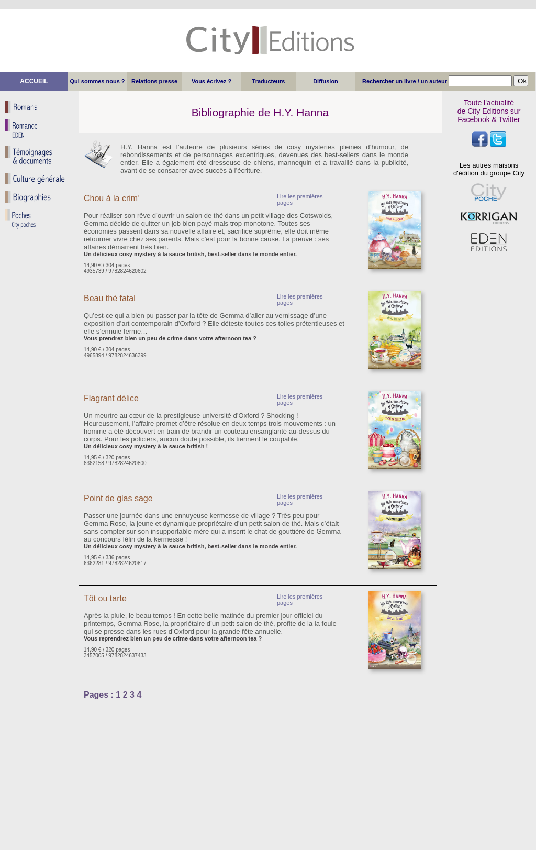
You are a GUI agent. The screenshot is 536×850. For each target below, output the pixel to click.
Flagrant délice (111, 398)
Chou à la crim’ (112, 198)
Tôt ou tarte (105, 598)
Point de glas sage (118, 498)
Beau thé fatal (110, 298)
